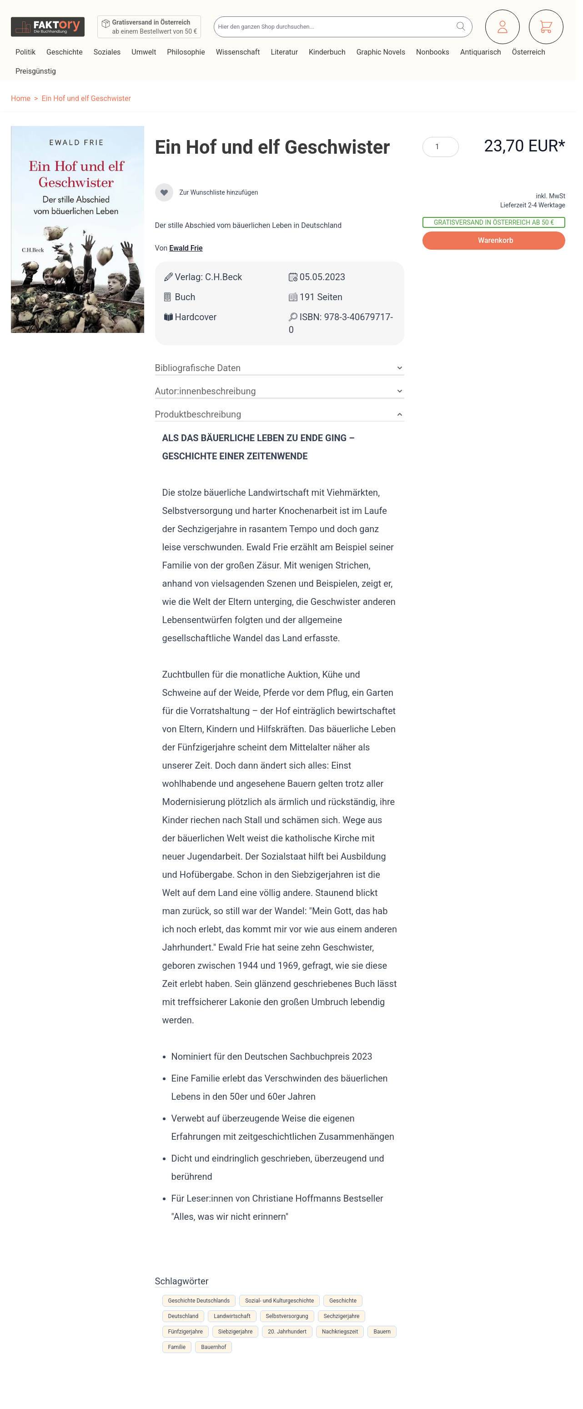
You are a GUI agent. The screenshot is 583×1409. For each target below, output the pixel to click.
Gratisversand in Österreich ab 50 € (494, 222)
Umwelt (144, 52)
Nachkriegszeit (340, 1331)
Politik (26, 52)
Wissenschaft (239, 52)
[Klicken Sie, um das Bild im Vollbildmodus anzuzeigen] (77, 229)
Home (20, 98)
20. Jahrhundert (287, 1331)
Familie (177, 1347)
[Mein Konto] (502, 27)
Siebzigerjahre (235, 1331)
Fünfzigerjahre (185, 1331)
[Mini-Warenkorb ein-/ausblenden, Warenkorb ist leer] (546, 27)
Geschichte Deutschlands (199, 1301)
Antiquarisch (481, 52)
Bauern (382, 1331)
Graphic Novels (382, 52)
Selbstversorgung (287, 1316)
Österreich (529, 52)
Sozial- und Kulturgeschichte (279, 1301)
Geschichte (65, 52)
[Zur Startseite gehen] (48, 26)
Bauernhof (213, 1347)
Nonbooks (433, 52)
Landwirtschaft (232, 1316)
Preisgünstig (36, 71)
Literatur (285, 52)
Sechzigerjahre (342, 1316)
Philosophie (186, 52)
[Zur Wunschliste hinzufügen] (164, 192)
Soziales (108, 52)
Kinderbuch (328, 52)
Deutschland (183, 1316)
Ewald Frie (185, 248)
